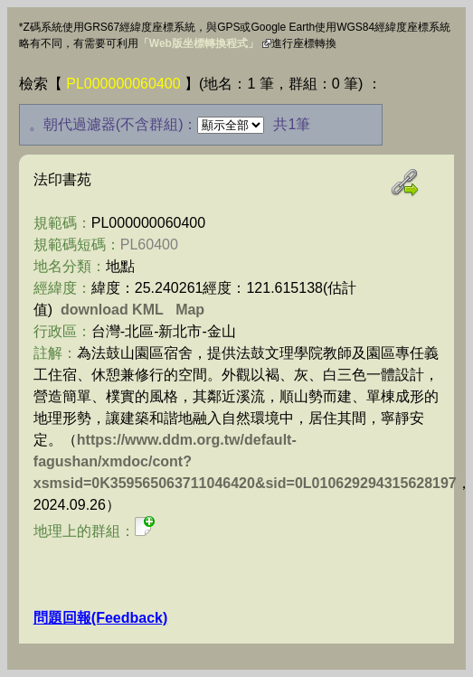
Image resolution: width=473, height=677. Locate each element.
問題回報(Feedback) (100, 617)
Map (189, 309)
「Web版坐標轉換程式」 (198, 43)
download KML (112, 309)
